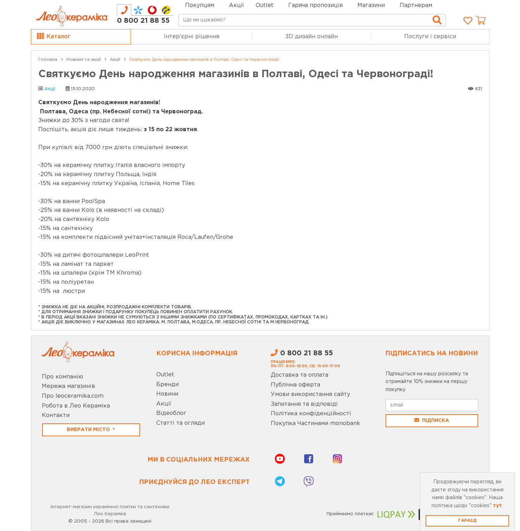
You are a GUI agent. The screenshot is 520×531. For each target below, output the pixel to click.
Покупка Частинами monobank (315, 423)
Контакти (56, 415)
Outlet (165, 374)
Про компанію (62, 376)
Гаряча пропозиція (315, 5)
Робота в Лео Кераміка (76, 406)
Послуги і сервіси (430, 36)
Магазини (371, 5)
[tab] (124, 10)
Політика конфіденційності (311, 413)
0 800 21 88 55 (143, 21)
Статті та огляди (180, 423)
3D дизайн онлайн (311, 36)
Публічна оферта (295, 385)
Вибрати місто (89, 430)
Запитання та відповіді (304, 404)
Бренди (167, 384)
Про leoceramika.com (73, 396)
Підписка (431, 420)
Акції (236, 5)
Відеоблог (171, 413)
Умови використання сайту (310, 394)
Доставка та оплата (299, 375)
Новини (167, 394)
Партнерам (416, 5)
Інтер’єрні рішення (191, 36)
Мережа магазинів (68, 386)
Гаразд (467, 521)
